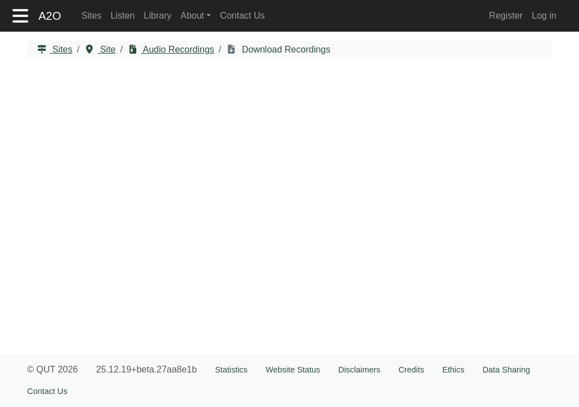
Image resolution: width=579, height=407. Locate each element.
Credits (412, 369)
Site (106, 49)
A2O (49, 16)
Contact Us (242, 15)
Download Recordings (284, 49)
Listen (123, 15)
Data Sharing (506, 369)
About (192, 15)
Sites (91, 15)
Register (506, 15)
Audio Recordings (177, 49)
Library (157, 15)
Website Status (293, 369)
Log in (544, 15)
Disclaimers (359, 369)
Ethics (453, 369)
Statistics (231, 369)
